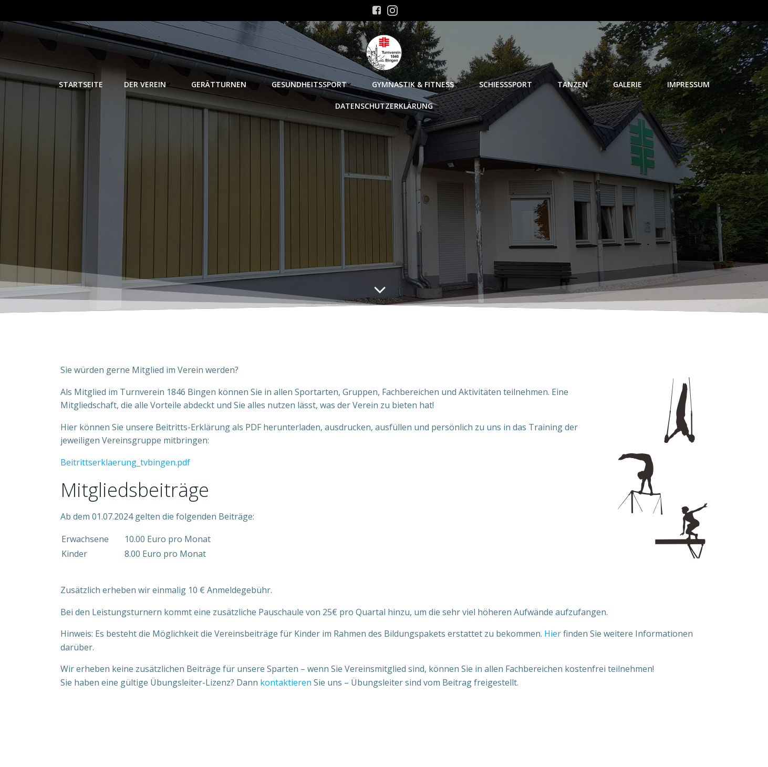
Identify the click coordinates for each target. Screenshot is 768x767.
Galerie (629, 84)
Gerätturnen (221, 84)
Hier (552, 633)
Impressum (688, 84)
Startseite (81, 84)
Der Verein (147, 84)
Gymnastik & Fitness (415, 84)
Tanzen (574, 84)
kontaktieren (286, 682)
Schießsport (507, 84)
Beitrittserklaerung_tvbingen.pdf (125, 462)
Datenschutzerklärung (384, 106)
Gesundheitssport (311, 84)
